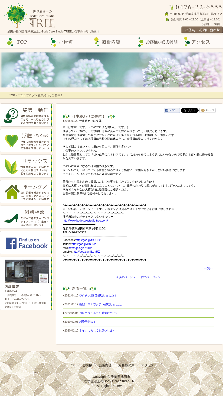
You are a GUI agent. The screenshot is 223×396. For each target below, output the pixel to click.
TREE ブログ (26, 95)
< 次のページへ (125, 277)
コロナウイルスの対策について (98, 313)
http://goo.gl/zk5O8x (88, 240)
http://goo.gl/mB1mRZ (86, 251)
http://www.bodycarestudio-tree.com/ (85, 220)
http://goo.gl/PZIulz (80, 248)
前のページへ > (150, 277)
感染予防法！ (87, 321)
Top (22, 42)
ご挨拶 (67, 42)
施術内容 (105, 365)
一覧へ (209, 268)
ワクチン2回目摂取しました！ (98, 295)
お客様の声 (156, 42)
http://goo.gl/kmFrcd (84, 244)
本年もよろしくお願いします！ (98, 330)
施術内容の (111, 42)
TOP (12, 95)
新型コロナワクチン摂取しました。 (101, 304)
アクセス (200, 42)
